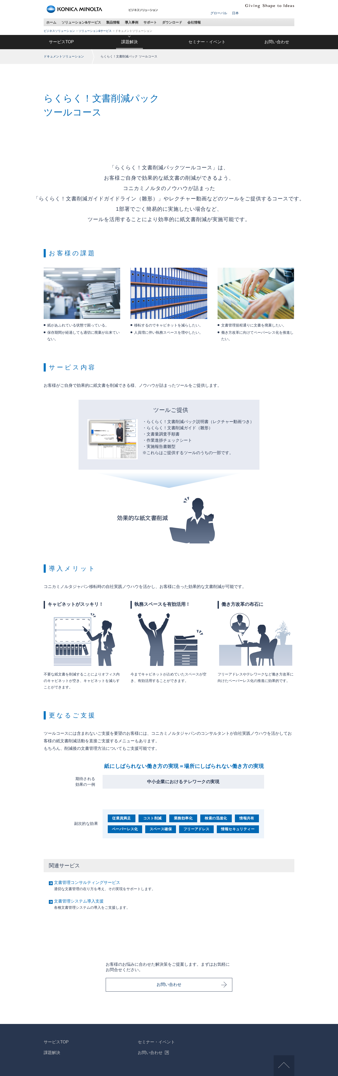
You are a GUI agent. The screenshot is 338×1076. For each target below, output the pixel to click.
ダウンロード (172, 22)
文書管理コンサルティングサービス (87, 882)
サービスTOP (61, 42)
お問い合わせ (276, 42)
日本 (235, 13)
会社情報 (194, 22)
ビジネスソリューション (59, 30)
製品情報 (113, 22)
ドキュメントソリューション (64, 56)
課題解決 (129, 42)
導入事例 (131, 22)
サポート (150, 22)
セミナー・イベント (207, 42)
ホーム (51, 22)
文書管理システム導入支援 (79, 901)
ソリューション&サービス (81, 22)
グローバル (218, 13)
